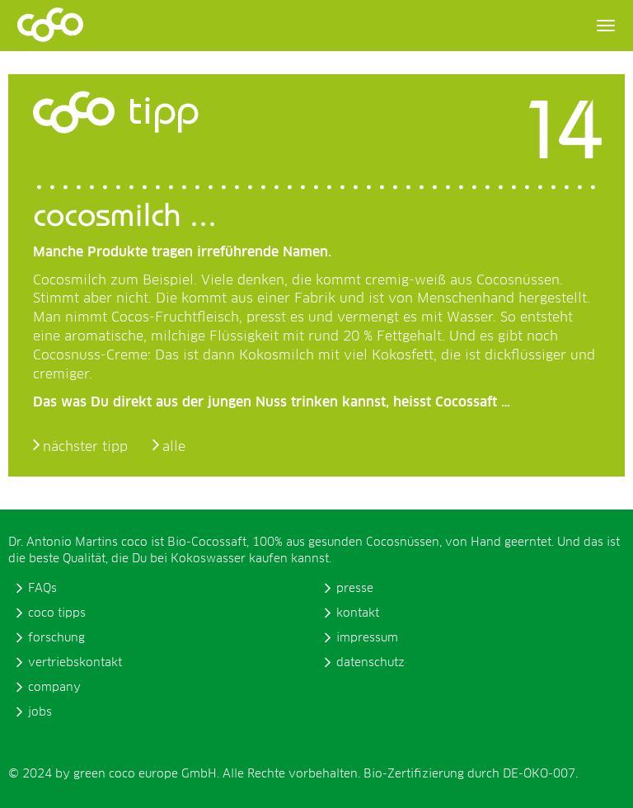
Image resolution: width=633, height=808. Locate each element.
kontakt (357, 613)
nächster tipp (85, 446)
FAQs (42, 588)
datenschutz (370, 663)
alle (173, 446)
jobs (40, 712)
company (54, 687)
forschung (56, 638)
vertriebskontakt (75, 663)
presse (354, 588)
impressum (367, 638)
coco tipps (57, 613)
